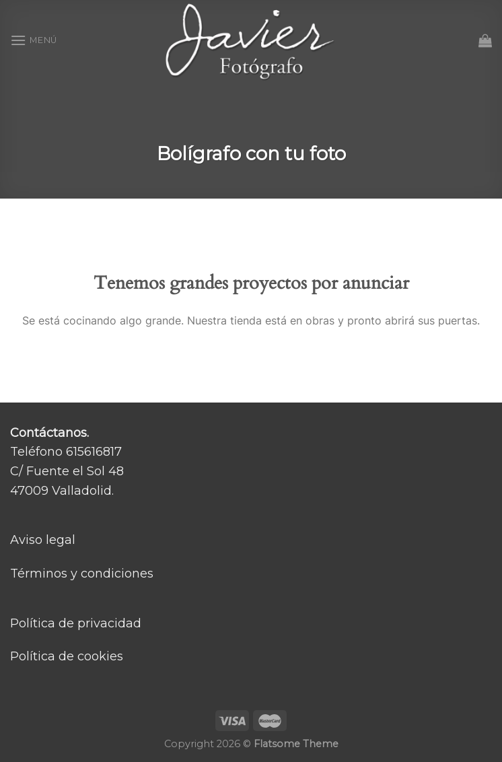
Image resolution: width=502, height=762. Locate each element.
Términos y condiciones (81, 573)
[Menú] (33, 40)
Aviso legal (42, 539)
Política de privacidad (75, 623)
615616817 (94, 451)
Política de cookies (66, 656)
